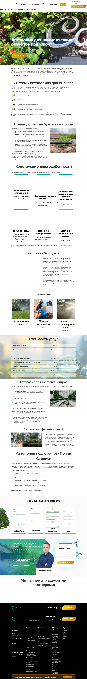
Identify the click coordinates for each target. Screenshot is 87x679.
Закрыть (67, 676)
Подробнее (21, 327)
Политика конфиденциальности (47, 677)
